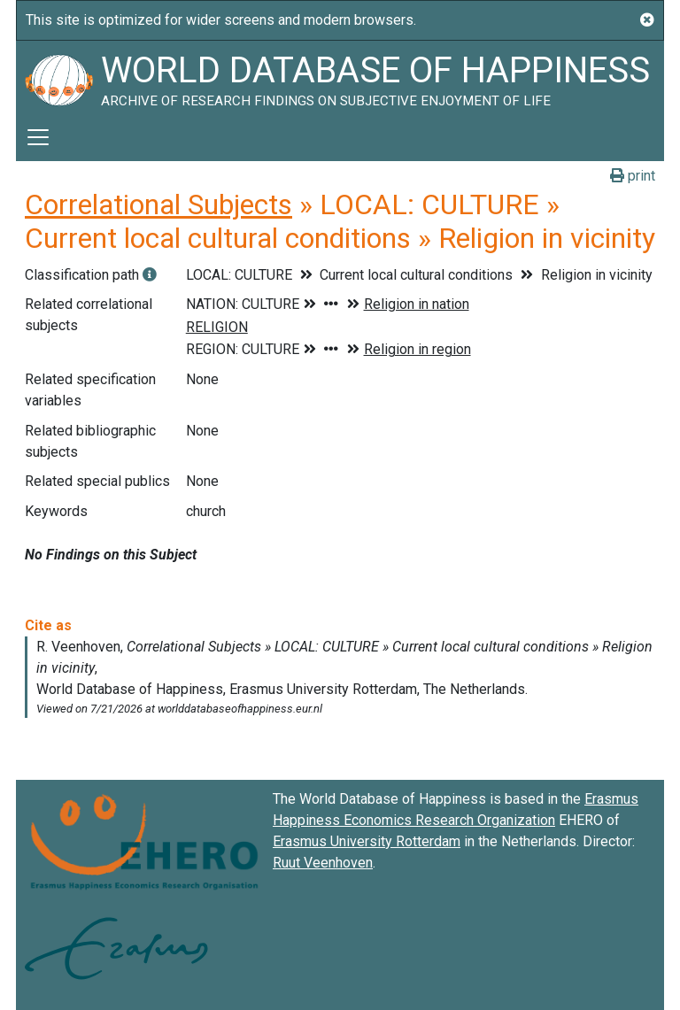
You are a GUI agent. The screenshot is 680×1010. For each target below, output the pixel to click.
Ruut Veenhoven (323, 862)
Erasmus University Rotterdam (366, 841)
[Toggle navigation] (38, 137)
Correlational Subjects (158, 204)
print (632, 175)
